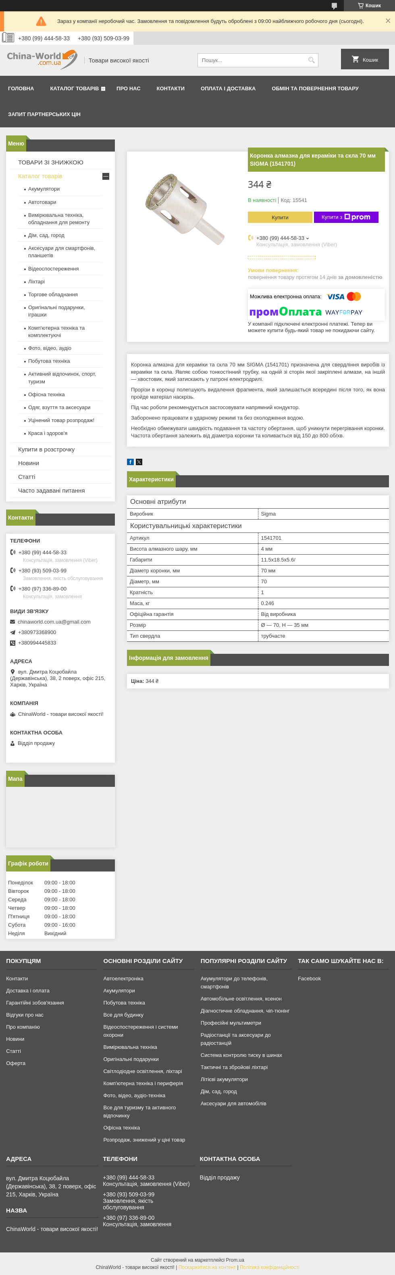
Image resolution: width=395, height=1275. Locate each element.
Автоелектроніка (123, 978)
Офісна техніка (46, 394)
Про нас (128, 88)
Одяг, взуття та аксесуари (59, 407)
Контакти (171, 88)
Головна (21, 88)
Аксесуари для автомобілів (233, 1103)
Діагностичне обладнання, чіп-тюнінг (245, 1011)
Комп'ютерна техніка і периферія (143, 1083)
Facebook (309, 978)
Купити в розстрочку (46, 449)
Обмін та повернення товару (315, 88)
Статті (26, 476)
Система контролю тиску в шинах (241, 1055)
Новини (28, 463)
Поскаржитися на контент (207, 1267)
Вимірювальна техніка (130, 1047)
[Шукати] (311, 60)
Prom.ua (235, 1260)
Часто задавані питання (51, 490)
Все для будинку (123, 1015)
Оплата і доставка (228, 88)
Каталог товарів (74, 88)
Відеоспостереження (53, 269)
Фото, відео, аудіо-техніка (134, 1095)
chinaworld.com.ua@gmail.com (54, 622)
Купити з (346, 217)
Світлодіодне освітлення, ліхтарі (142, 1071)
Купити (280, 217)
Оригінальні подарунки (130, 1059)
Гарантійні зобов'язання (35, 1003)
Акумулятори (44, 189)
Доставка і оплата (28, 991)
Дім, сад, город (46, 235)
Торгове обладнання (53, 294)
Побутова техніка (49, 361)
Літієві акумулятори (224, 1079)
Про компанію (23, 1027)
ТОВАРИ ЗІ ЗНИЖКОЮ (50, 162)
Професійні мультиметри (231, 1023)
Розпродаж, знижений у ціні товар (144, 1140)
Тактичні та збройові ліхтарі (234, 1067)
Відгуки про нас (25, 1015)
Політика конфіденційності (269, 1267)
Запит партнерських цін (44, 114)
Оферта (15, 1063)
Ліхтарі (36, 282)
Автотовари (42, 202)
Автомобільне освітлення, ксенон (241, 999)
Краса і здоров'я (47, 433)
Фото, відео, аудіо (49, 348)
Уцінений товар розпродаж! (61, 420)
